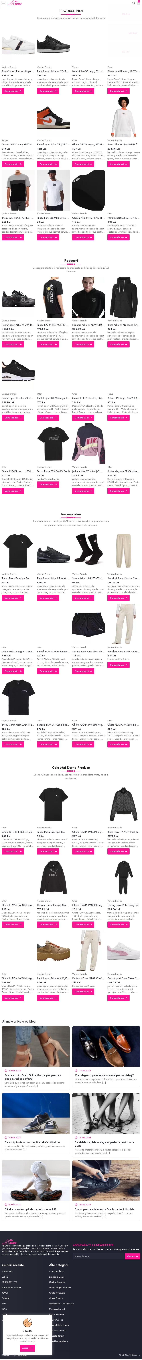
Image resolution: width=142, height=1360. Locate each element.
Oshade (6, 1299)
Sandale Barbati (56, 1336)
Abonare (132, 1257)
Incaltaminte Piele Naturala (61, 1304)
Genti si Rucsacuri (57, 1283)
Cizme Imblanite (56, 1272)
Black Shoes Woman (12, 1288)
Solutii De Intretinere (58, 1342)
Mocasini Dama (56, 1315)
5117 (4, 1304)
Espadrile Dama (57, 1277)
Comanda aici (13, 91)
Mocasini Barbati (57, 1309)
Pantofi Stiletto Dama (59, 1326)
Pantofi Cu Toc (56, 1320)
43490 (5, 1315)
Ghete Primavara (57, 1293)
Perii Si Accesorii (57, 1331)
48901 (5, 1293)
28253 (5, 1277)
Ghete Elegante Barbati (60, 1288)
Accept (28, 1349)
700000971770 (10, 1283)
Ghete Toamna (56, 1299)
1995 (4, 1309)
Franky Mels (7, 1272)
